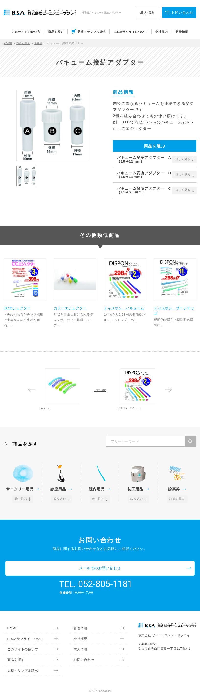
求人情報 (147, 13)
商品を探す (56, 31)
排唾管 (42, 43)
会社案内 (161, 31)
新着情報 (182, 31)
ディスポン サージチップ (173, 305)
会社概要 (76, 641)
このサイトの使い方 (26, 31)
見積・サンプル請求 (91, 31)
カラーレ (53, 415)
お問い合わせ (79, 662)
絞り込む (21, 517)
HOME (8, 43)
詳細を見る (177, 517)
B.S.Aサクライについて (130, 31)
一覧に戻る (100, 392)
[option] (52, 125)
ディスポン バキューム (123, 305)
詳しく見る (183, 159)
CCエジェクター (22, 302)
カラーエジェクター (73, 305)
